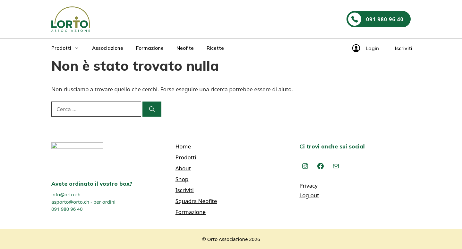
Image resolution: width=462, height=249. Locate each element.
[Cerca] (151, 109)
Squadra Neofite (196, 201)
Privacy (308, 185)
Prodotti (68, 48)
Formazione (150, 48)
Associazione (107, 48)
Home (183, 146)
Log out (309, 195)
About (183, 168)
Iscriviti (403, 48)
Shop (182, 179)
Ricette (215, 48)
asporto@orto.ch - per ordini (83, 202)
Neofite (185, 48)
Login (372, 48)
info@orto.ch (66, 194)
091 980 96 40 (67, 209)
